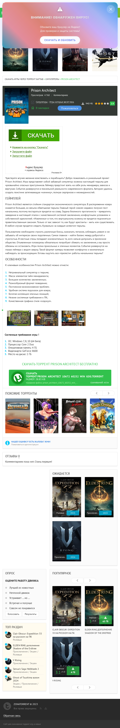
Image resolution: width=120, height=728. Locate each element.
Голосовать (13, 614)
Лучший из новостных (21, 587)
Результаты (30, 614)
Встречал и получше (20, 603)
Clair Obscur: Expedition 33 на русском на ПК (27, 635)
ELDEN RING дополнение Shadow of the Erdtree (26, 647)
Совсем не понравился (22, 608)
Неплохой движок (19, 592)
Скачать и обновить (60, 40)
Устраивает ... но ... (19, 598)
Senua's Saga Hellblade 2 (26, 668)
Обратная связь (11, 715)
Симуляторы (52, 79)
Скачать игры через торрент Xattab (24, 79)
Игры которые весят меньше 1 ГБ (66, 102)
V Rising (56, 680)
